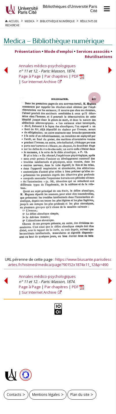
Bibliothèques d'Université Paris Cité (70, 8)
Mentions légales (46, 394)
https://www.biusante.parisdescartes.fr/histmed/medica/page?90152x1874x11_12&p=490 (59, 262)
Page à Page (30, 76)
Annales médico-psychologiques (47, 65)
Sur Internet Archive (39, 81)
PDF (78, 76)
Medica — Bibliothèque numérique (54, 41)
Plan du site (79, 394)
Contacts (14, 394)
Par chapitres (56, 76)
